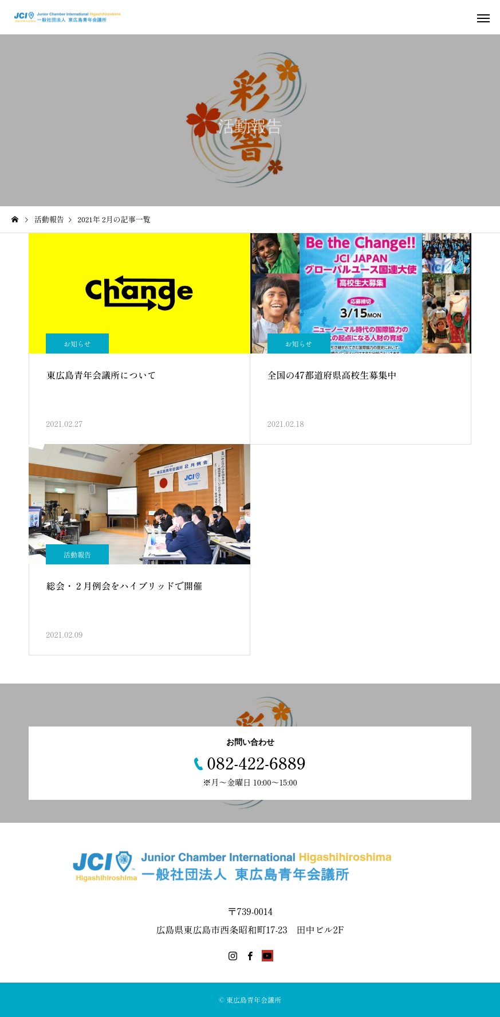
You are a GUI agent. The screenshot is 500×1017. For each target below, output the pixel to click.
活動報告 (77, 554)
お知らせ (77, 343)
